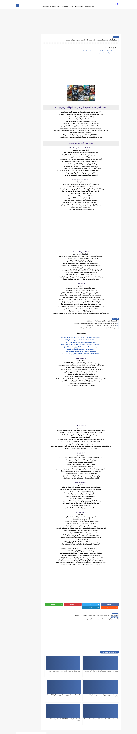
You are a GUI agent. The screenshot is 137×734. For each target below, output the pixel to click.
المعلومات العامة (79, 6)
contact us (70, 1)
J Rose (118, 4)
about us (76, 1)
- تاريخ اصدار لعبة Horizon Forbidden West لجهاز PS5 (84, 341)
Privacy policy (91, 1)
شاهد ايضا (46, 6)
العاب (116, 35)
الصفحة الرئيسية (89, 6)
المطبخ (71, 6)
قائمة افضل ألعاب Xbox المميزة (106, 52)
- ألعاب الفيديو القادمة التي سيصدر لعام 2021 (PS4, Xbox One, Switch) (84, 343)
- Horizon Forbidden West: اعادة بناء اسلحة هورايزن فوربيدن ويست (84, 353)
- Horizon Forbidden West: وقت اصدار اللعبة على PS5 (84, 339)
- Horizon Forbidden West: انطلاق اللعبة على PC (84, 348)
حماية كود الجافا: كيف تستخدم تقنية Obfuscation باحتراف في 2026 (98, 327)
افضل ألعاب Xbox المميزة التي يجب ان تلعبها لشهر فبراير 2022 (98, 49)
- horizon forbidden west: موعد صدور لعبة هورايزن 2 (84, 350)
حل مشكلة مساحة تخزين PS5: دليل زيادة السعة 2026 (102, 324)
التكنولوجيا (53, 6)
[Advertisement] (68, 18)
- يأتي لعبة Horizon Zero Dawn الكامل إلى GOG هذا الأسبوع (84, 346)
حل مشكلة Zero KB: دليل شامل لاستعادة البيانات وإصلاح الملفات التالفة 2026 (95, 322)
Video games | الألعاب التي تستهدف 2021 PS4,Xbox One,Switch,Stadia (84, 337)
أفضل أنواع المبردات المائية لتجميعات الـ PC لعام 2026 (102, 320)
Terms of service (83, 1)
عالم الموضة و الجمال (62, 6)
